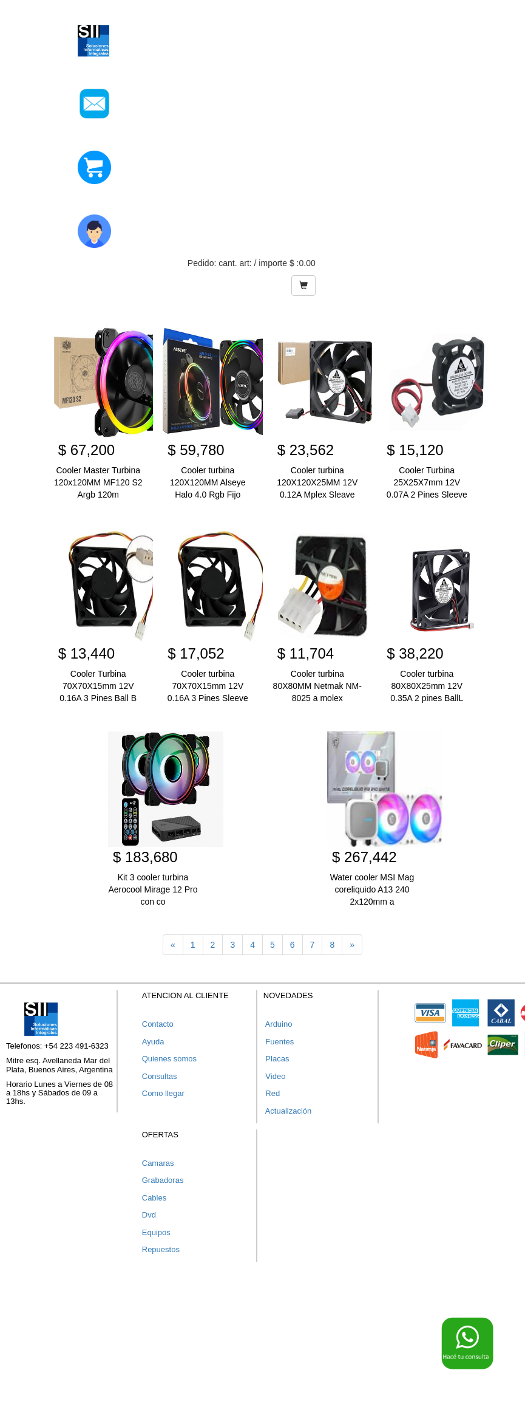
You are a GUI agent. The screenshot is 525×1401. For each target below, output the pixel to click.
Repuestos (161, 1249)
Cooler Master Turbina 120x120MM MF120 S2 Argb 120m (98, 482)
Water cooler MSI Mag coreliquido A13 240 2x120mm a (372, 889)
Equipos (156, 1232)
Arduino (278, 1024)
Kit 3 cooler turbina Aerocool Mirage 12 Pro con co (152, 889)
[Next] (352, 944)
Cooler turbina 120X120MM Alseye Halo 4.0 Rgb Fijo (208, 482)
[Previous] (173, 944)
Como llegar (163, 1093)
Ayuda (153, 1041)
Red (271, 1093)
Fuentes (278, 1041)
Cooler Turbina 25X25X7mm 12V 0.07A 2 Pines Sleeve (427, 482)
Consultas (159, 1076)
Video (274, 1076)
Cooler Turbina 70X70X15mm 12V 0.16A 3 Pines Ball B (98, 686)
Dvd (149, 1214)
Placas (276, 1058)
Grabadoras (163, 1180)
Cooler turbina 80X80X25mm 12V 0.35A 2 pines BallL (426, 686)
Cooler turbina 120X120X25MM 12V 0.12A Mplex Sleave (317, 482)
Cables (154, 1197)
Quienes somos (169, 1058)
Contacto (158, 1024)
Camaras (158, 1163)
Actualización (287, 1110)
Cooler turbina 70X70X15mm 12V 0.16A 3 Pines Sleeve (208, 686)
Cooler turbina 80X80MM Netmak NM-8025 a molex (317, 686)
